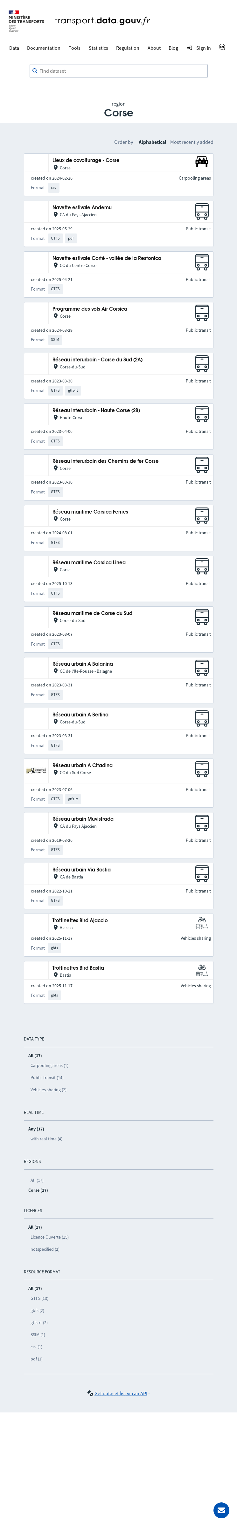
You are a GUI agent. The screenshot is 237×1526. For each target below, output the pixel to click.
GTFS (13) (39, 1298)
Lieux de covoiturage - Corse (86, 160)
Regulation (127, 48)
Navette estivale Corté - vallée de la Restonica (106, 258)
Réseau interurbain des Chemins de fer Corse (105, 461)
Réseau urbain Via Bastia (81, 870)
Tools (74, 48)
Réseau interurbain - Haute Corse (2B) (96, 410)
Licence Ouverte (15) (50, 1237)
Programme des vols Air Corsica (89, 309)
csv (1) (36, 1347)
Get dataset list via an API (120, 1393)
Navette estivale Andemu (82, 207)
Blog (173, 48)
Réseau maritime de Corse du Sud (92, 613)
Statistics (98, 48)
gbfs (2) (37, 1310)
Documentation (43, 48)
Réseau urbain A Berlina (80, 715)
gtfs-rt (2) (39, 1322)
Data (14, 48)
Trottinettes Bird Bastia (78, 968)
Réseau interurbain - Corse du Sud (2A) (97, 360)
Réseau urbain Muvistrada (83, 819)
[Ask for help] (221, 1510)
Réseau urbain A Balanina (82, 664)
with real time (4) (46, 1139)
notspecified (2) (45, 1249)
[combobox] (119, 71)
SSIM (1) (38, 1334)
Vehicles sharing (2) (48, 1090)
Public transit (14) (47, 1077)
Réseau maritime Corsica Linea (89, 562)
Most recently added (191, 142)
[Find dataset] (119, 71)
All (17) (37, 1180)
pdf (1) (37, 1359)
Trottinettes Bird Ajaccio (80, 920)
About (154, 48)
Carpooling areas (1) (49, 1065)
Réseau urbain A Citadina (82, 765)
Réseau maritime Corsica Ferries (90, 512)
